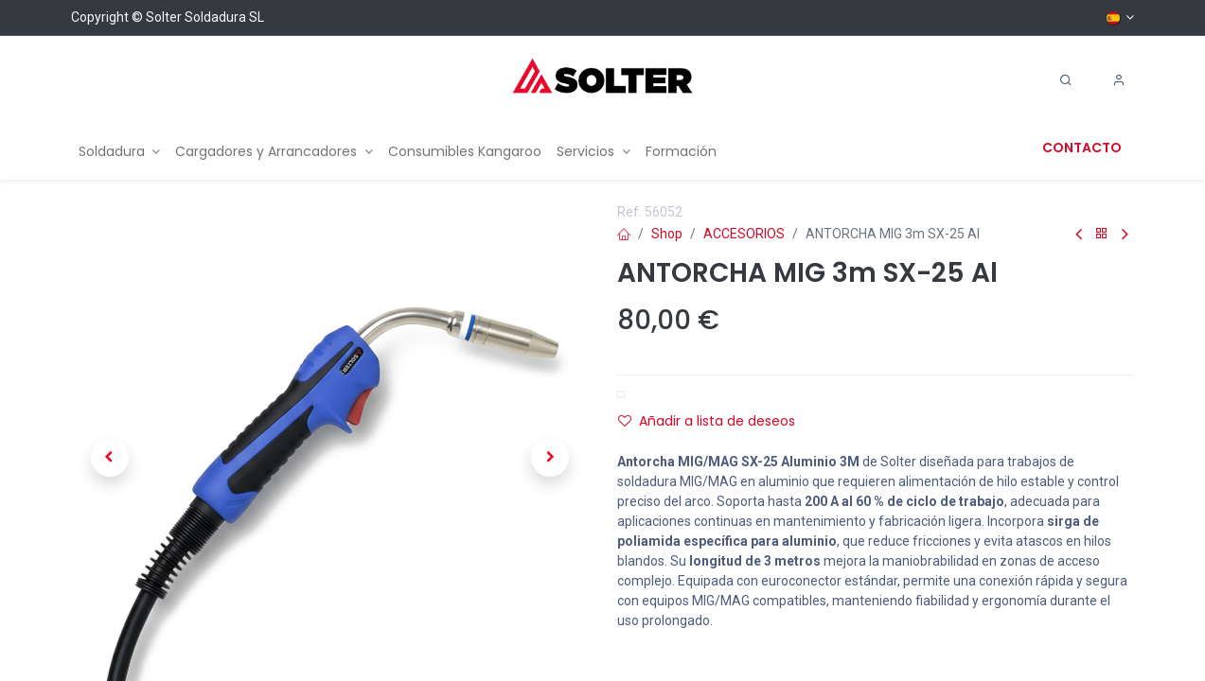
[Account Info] (1119, 80)
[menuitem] (119, 151)
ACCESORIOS (744, 233)
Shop (666, 233)
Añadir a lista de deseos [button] (706, 420)
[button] (110, 458)
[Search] (1066, 80)
